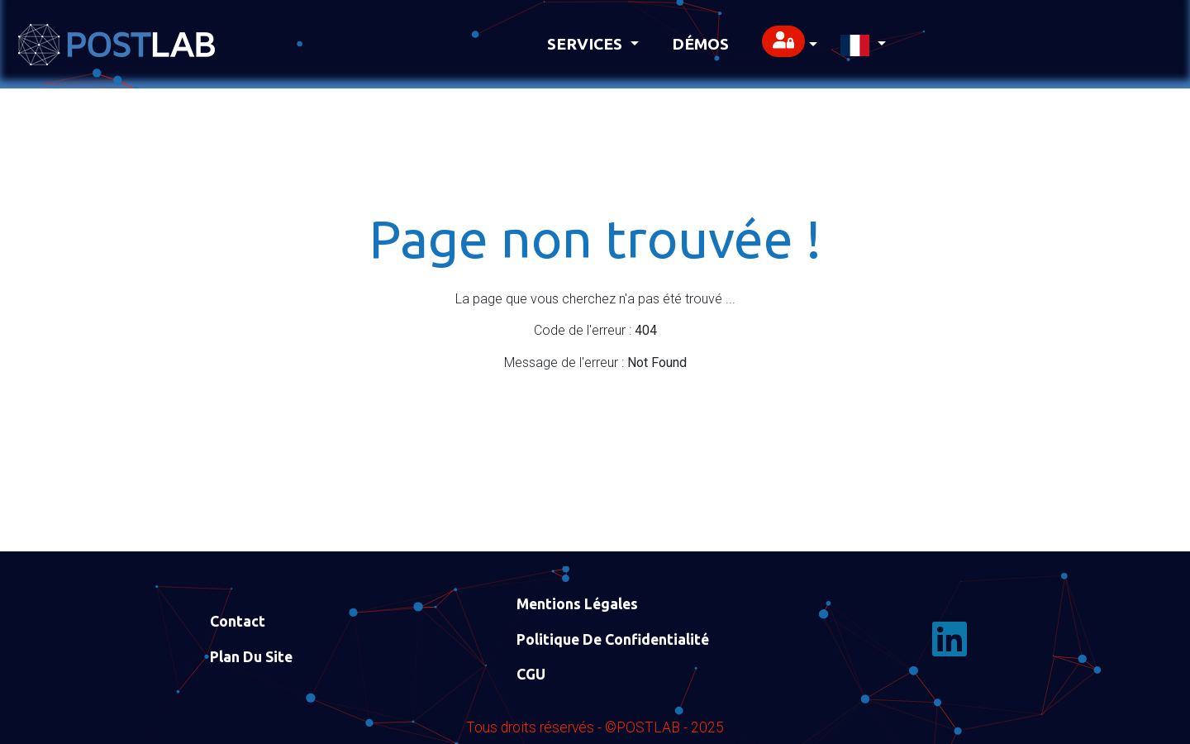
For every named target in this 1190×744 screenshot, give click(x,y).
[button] (789, 44)
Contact (237, 621)
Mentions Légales (577, 604)
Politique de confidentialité (612, 639)
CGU (530, 674)
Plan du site (251, 657)
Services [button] (586, 44)
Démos (700, 44)
